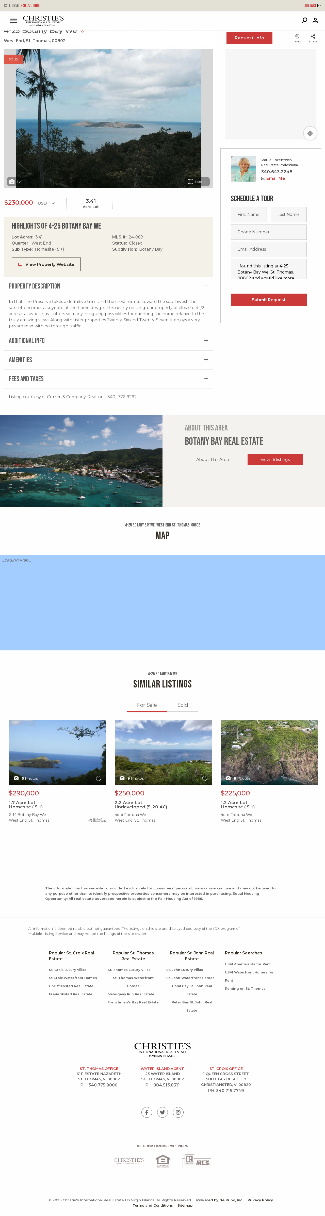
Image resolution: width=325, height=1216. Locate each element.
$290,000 (24, 793)
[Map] (270, 94)
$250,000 (129, 793)
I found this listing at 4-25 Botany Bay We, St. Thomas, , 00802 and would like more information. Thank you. (269, 269)
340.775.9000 (22, 5)
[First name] (249, 214)
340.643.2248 (276, 171)
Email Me (273, 178)
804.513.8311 (166, 1085)
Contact (312, 5)
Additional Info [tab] (27, 341)
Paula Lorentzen (276, 160)
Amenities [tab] (20, 360)
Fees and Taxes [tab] (26, 379)
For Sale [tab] (147, 705)
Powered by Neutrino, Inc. (219, 1200)
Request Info (249, 38)
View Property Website (46, 264)
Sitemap (184, 1205)
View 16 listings (275, 459)
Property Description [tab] (34, 286)
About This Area (212, 459)
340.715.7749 (230, 1090)
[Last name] (289, 214)
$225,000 (235, 793)
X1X (57, 752)
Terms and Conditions (153, 1205)
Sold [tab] (182, 705)
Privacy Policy (260, 1200)
